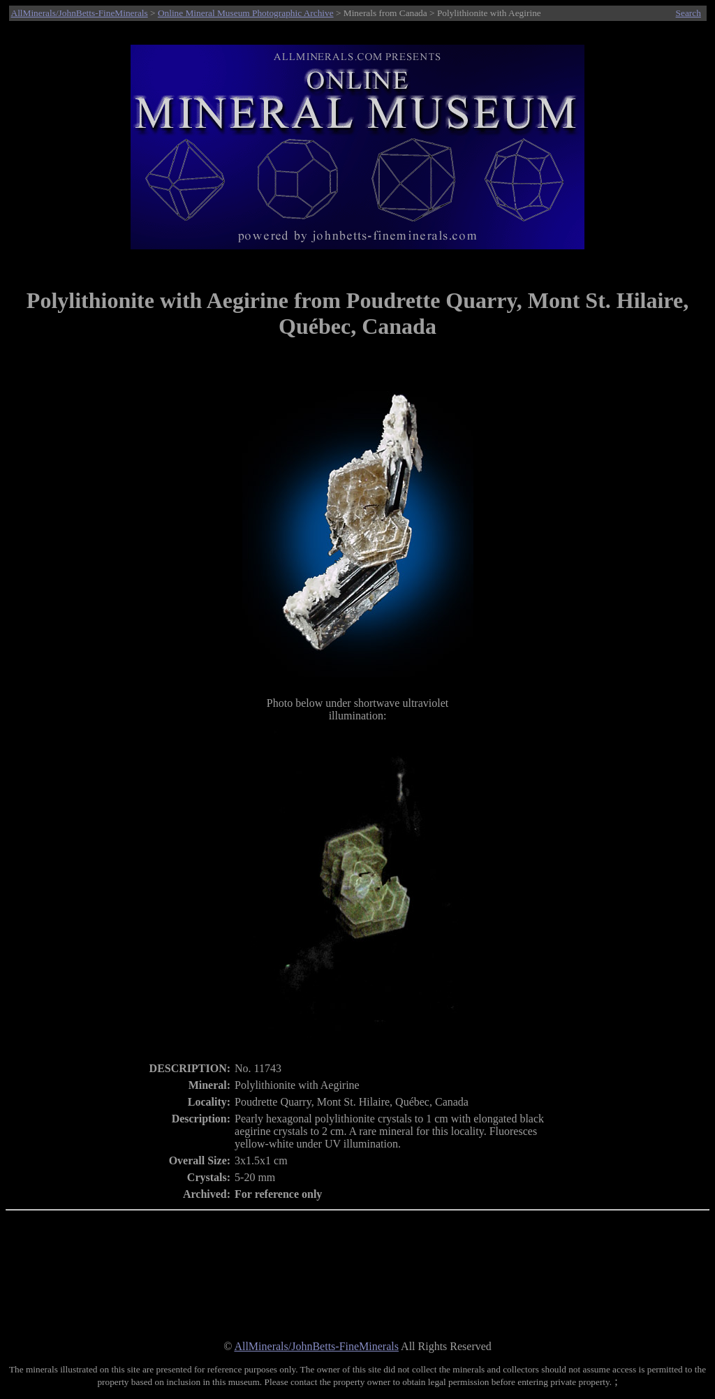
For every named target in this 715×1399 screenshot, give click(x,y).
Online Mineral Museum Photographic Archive (246, 13)
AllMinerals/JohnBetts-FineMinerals (79, 13)
